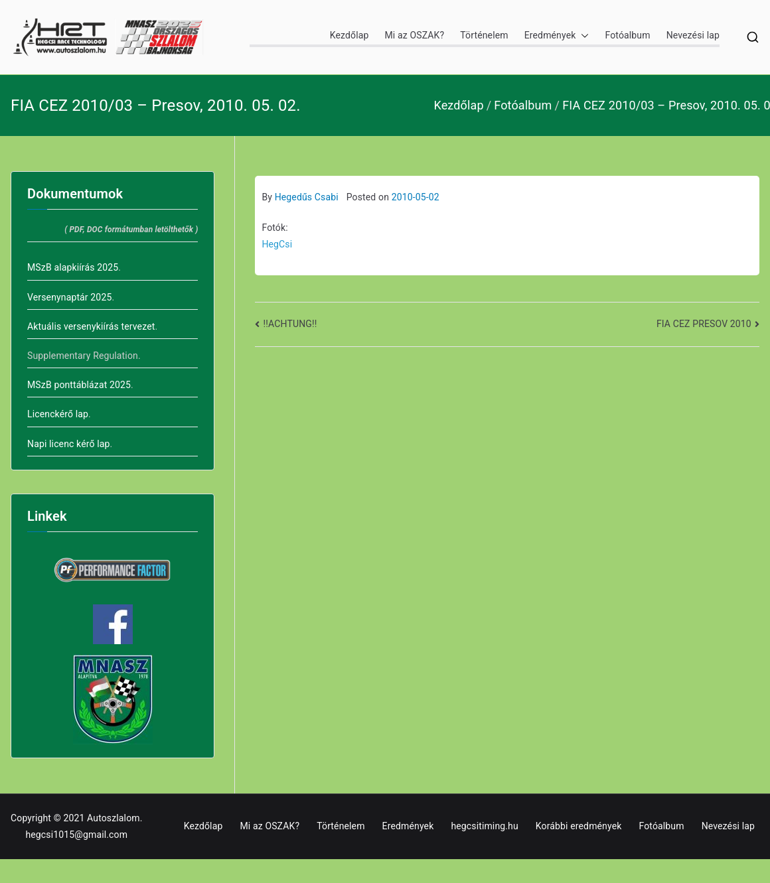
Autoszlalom (113, 818)
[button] (582, 35)
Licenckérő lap (57, 414)
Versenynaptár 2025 (69, 297)
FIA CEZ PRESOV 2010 (703, 323)
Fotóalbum (627, 35)
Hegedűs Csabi (307, 197)
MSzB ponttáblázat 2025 (79, 384)
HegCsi (277, 244)
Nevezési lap (693, 35)
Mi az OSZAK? (414, 35)
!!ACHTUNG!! (290, 323)
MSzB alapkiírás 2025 (72, 267)
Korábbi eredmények (579, 826)
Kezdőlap (349, 35)
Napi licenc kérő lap (68, 444)
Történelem (484, 35)
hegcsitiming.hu (484, 826)
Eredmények (556, 35)
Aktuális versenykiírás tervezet (91, 326)
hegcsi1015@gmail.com (76, 834)
